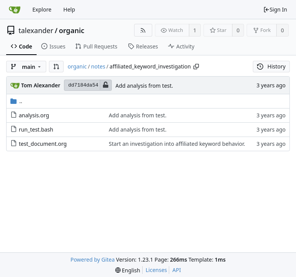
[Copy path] (196, 66)
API (176, 270)
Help (69, 9)
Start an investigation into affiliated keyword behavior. (177, 143)
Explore (41, 9)
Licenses (156, 270)
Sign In (275, 9)
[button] (56, 66)
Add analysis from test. (144, 85)
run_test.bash (36, 129)
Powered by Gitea (93, 259)
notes (98, 66)
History (271, 66)
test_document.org (43, 143)
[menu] (127, 270)
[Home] (14, 10)
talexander (35, 30)
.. (16, 101)
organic (71, 30)
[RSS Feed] (143, 30)
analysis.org (34, 115)
